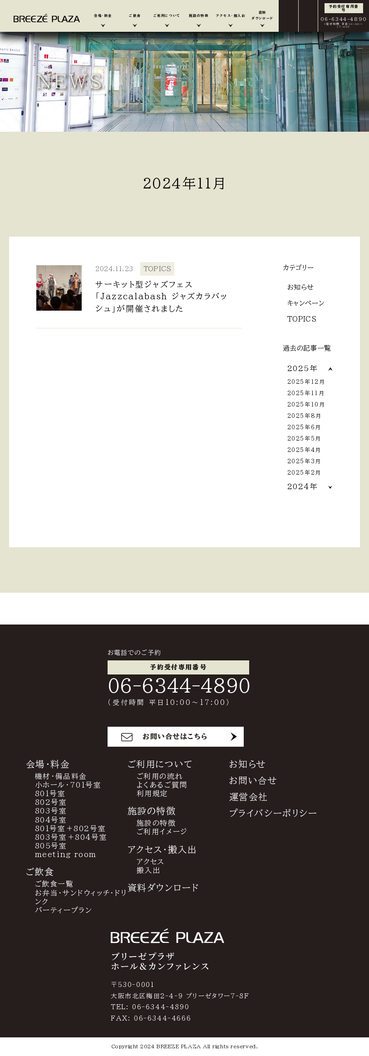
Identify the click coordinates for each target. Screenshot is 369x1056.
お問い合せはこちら (175, 737)
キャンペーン (306, 303)
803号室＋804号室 (71, 838)
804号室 (51, 820)
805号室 (51, 846)
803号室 (51, 811)
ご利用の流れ (160, 776)
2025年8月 (304, 415)
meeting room (66, 855)
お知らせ (300, 287)
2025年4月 (304, 449)
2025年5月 (304, 438)
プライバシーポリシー (273, 813)
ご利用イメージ (162, 832)
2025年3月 (304, 461)
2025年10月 (306, 404)
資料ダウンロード (164, 888)
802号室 (51, 803)
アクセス (151, 862)
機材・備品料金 (61, 776)
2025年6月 (304, 427)
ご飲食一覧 (54, 884)
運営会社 (248, 797)
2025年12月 (306, 381)
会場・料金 (48, 764)
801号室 (50, 794)
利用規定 (152, 794)
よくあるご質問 (162, 785)
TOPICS (302, 319)
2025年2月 (304, 472)
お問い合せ (253, 780)
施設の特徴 (156, 824)
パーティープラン (64, 911)
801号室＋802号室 (70, 829)
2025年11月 (306, 393)
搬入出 (149, 870)
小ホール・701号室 (68, 785)
